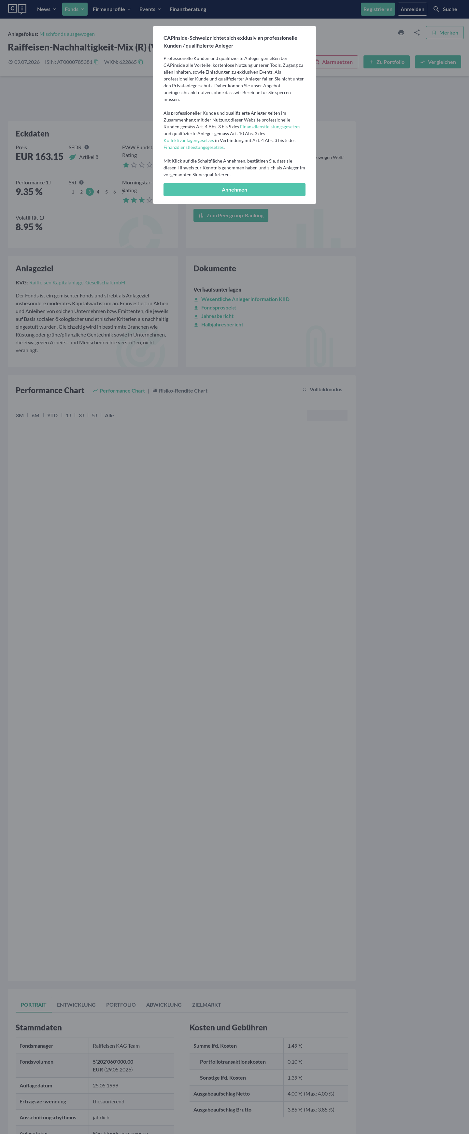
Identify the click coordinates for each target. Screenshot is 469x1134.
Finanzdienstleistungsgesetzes (270, 126)
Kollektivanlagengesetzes (188, 140)
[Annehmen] (234, 189)
